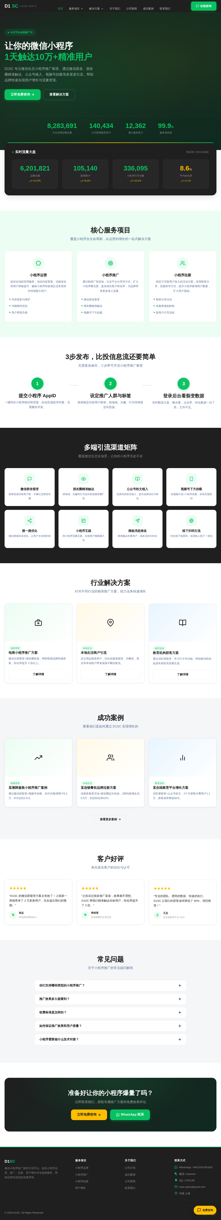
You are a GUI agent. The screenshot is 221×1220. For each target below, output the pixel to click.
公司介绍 (130, 1167)
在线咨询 (204, 6)
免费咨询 (205, 1210)
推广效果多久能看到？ (110, 999)
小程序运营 (81, 1167)
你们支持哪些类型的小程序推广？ (110, 985)
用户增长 (80, 1188)
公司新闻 (131, 8)
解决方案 (96, 8)
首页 (60, 8)
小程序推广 (81, 1174)
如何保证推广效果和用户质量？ (110, 1026)
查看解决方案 (59, 94)
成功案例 (148, 8)
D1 (21, 6)
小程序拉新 (81, 1181)
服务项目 (76, 8)
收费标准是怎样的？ (110, 1012)
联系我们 (165, 8)
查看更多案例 (110, 819)
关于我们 (115, 8)
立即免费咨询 (23, 94)
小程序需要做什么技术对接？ (110, 1039)
